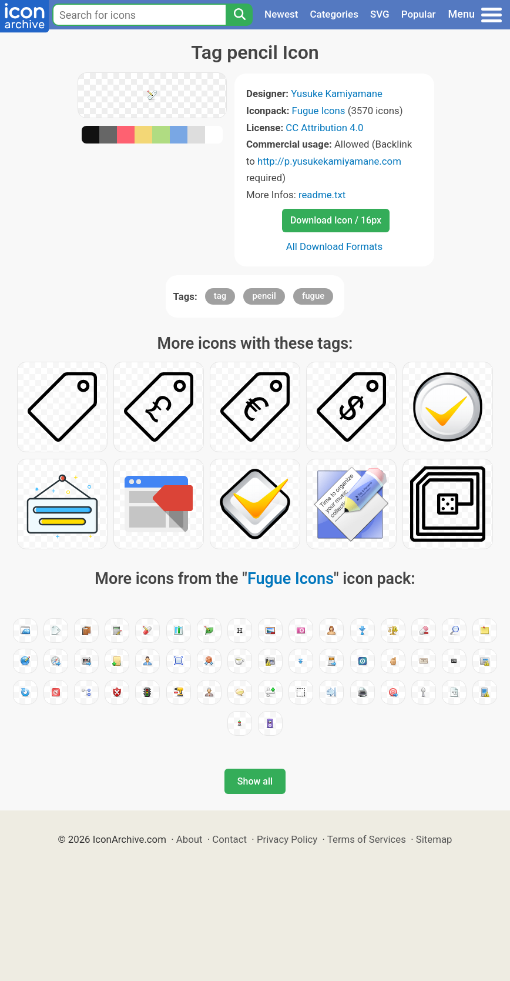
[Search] (239, 15)
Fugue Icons (318, 110)
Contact (229, 839)
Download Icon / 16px (335, 220)
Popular (418, 14)
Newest (281, 14)
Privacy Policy (287, 839)
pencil (264, 296)
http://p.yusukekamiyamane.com (329, 161)
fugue (313, 296)
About (189, 839)
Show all (255, 781)
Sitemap (434, 839)
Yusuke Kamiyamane (336, 93)
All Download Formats (334, 246)
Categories (334, 14)
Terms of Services (366, 839)
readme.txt (321, 195)
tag (220, 296)
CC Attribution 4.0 (324, 128)
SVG (380, 14)
